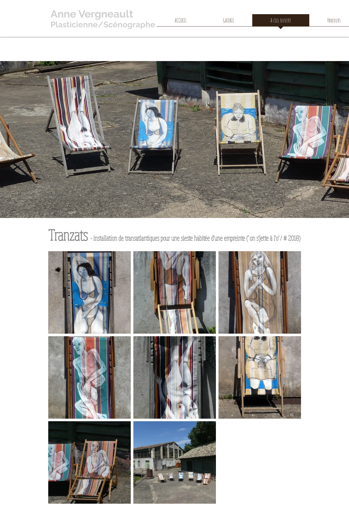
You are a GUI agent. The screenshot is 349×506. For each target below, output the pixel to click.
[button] (228, 22)
